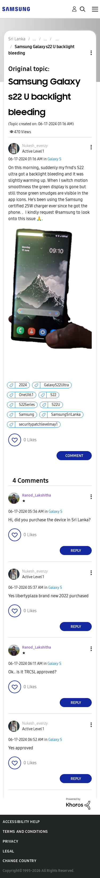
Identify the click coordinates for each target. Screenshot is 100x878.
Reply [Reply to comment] (76, 550)
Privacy (10, 841)
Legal (8, 851)
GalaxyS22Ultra (56, 385)
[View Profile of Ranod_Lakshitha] (36, 495)
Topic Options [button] (82, 53)
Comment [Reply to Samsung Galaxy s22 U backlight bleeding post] (74, 455)
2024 (23, 385)
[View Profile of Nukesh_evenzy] (35, 146)
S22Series (27, 404)
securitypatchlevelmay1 (38, 424)
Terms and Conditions (25, 831)
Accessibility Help (21, 822)
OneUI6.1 (26, 395)
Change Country (19, 861)
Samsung (26, 414)
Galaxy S (54, 159)
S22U (56, 404)
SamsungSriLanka (66, 414)
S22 (53, 395)
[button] (82, 147)
